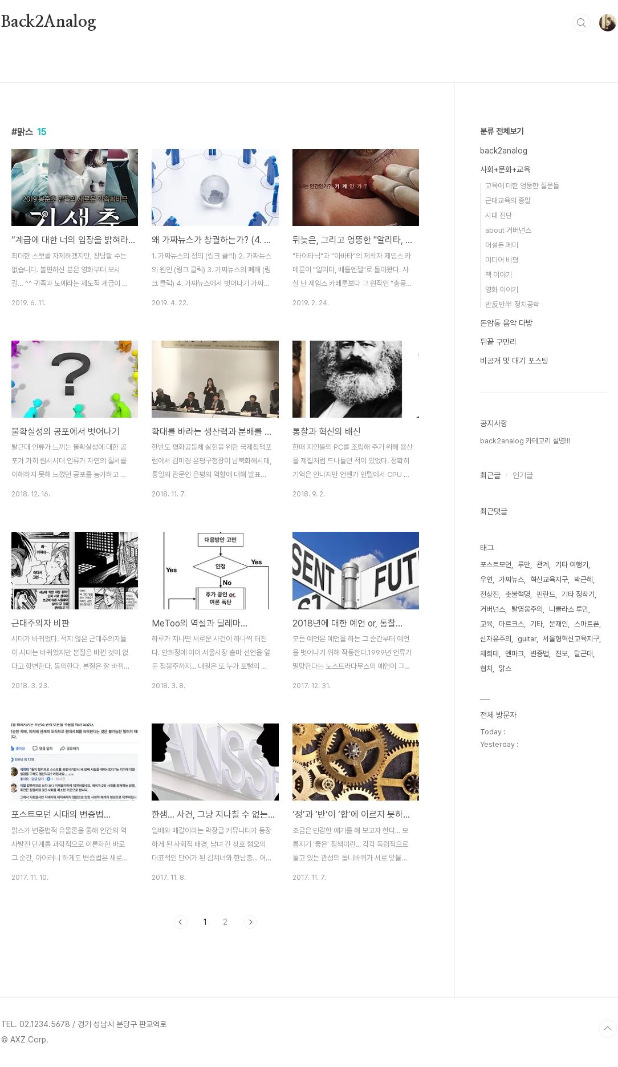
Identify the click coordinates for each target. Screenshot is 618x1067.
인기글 (523, 475)
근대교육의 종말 (508, 200)
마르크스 (511, 624)
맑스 (505, 668)
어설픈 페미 (501, 245)
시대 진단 (498, 215)
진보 (561, 653)
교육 (486, 624)
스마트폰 (586, 624)
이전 (181, 922)
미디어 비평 (501, 260)
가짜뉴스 (511, 579)
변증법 (539, 653)
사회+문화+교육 (505, 169)
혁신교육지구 (549, 579)
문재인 (558, 624)
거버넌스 (492, 609)
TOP (608, 1029)
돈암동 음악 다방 (506, 323)
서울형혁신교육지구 (571, 638)
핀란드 (545, 594)
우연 (486, 579)
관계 (542, 564)
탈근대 (583, 653)
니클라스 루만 (568, 609)
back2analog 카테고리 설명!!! (525, 440)
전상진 (489, 594)
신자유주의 (495, 638)
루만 (524, 564)
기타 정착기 (578, 594)
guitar (527, 638)
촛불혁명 (517, 594)
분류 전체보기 (501, 131)
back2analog (503, 150)
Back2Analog (48, 22)
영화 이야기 (501, 289)
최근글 (490, 475)
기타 (536, 624)
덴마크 (514, 653)
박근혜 (583, 579)
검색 (581, 22)
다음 (250, 922)
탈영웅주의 (527, 609)
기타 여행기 (571, 564)
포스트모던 (495, 564)
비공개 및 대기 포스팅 (514, 360)
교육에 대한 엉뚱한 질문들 (522, 185)
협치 (486, 668)
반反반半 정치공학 (512, 304)
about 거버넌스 (508, 230)
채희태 (489, 653)
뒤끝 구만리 (498, 341)
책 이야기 (498, 274)
